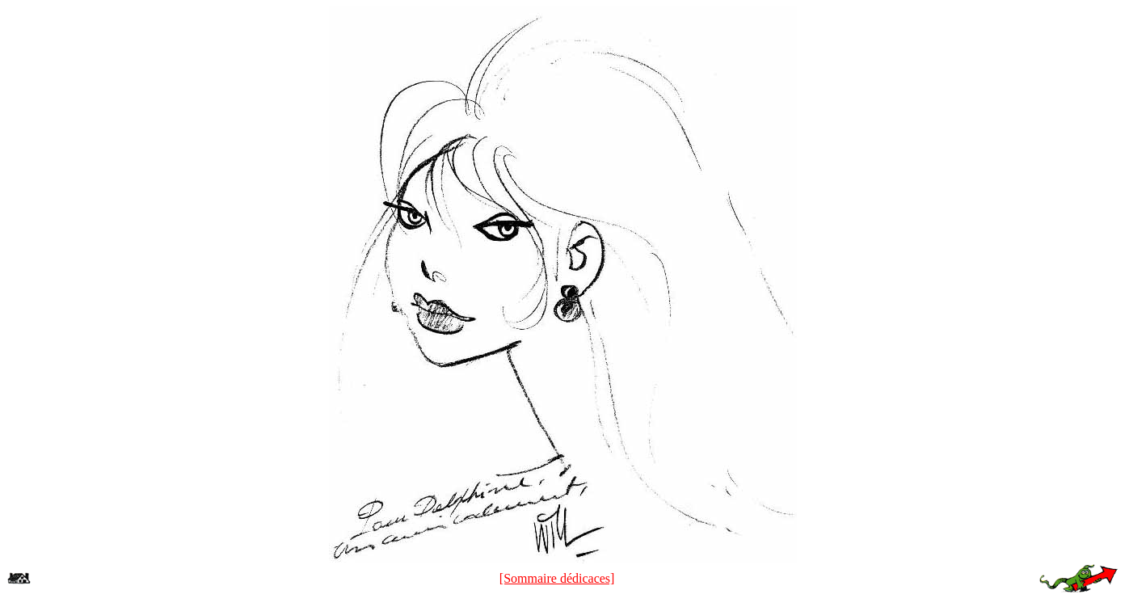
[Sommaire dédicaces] (557, 578)
